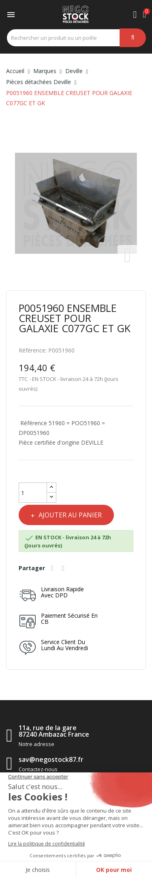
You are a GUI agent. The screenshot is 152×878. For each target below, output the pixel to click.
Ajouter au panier (69, 514)
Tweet (64, 568)
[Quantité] (33, 492)
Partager (53, 568)
